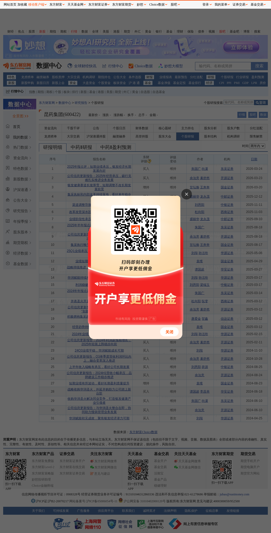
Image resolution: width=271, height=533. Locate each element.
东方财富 (55, 4)
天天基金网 (75, 4)
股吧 (174, 4)
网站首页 (10, 4)
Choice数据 (157, 4)
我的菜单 (221, 4)
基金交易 (257, 4)
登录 (205, 4)
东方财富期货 (121, 4)
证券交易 (239, 4)
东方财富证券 (97, 4)
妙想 (140, 4)
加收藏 (22, 4)
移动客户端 (36, 4)
